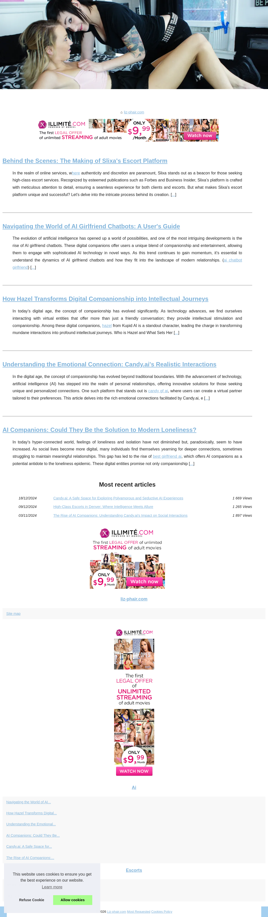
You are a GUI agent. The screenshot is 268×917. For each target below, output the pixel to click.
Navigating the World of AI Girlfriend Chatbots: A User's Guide (91, 226)
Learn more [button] (52, 887)
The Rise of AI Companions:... (30, 858)
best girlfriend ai (167, 456)
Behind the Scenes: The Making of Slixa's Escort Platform (85, 160)
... (173, 194)
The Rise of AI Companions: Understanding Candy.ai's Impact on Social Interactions (120, 515)
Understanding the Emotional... (31, 824)
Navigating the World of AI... (28, 802)
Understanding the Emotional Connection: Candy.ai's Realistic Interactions (109, 364)
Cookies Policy (161, 911)
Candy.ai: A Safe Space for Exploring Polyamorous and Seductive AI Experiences (118, 498)
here (76, 173)
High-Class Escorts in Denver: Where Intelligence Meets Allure (103, 506)
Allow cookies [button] (73, 900)
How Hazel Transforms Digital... (31, 813)
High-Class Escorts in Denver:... (31, 896)
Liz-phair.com (116, 911)
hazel (107, 325)
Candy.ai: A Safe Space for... (29, 846)
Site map (13, 614)
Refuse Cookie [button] (31, 900)
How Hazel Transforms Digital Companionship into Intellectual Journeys (105, 298)
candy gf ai (158, 391)
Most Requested (138, 911)
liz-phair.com (134, 112)
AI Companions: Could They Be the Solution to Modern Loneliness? (99, 429)
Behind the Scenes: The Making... (33, 885)
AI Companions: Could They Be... (33, 835)
